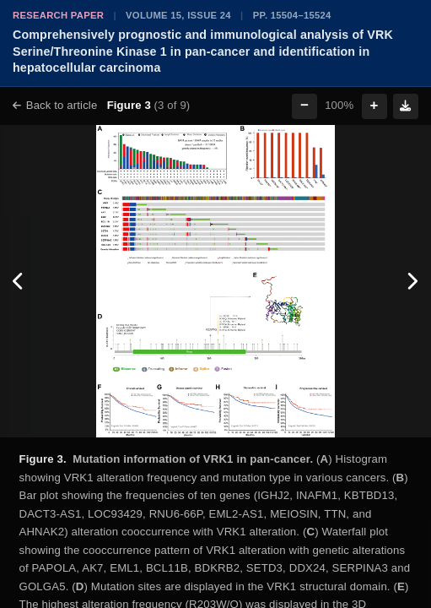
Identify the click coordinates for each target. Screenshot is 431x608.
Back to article (55, 105)
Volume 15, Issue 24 (178, 15)
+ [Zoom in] (374, 105)
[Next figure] (412, 281)
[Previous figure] (19, 281)
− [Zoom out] (304, 105)
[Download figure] (405, 106)
